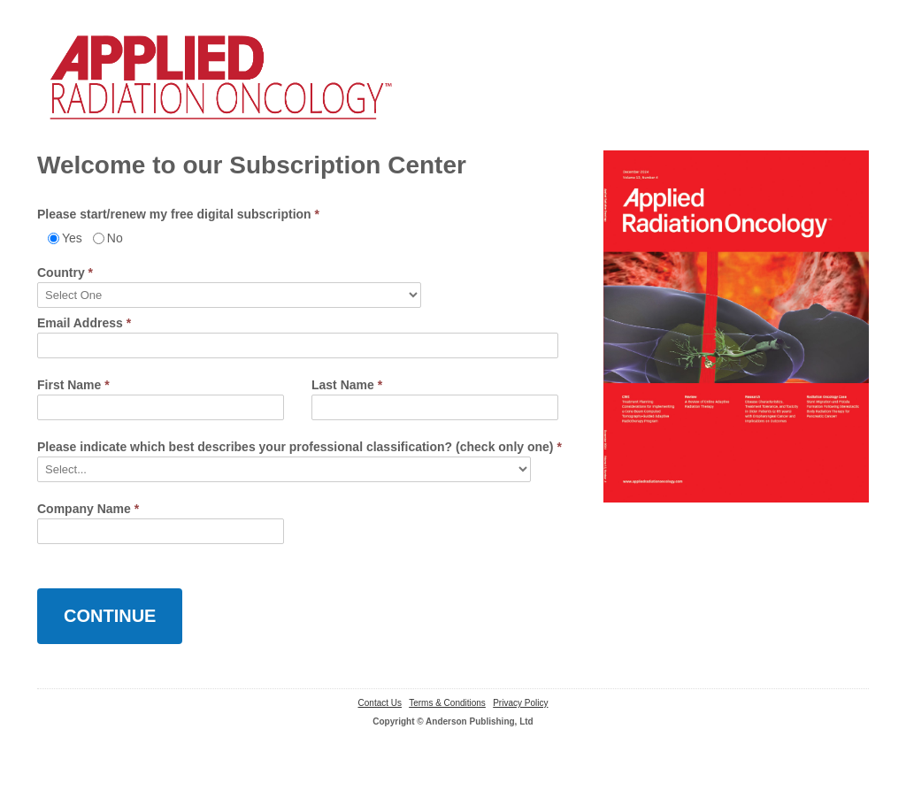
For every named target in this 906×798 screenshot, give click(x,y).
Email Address (84, 323)
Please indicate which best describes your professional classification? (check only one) (299, 447)
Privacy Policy (520, 703)
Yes (72, 238)
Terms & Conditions (447, 703)
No (115, 238)
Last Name (346, 385)
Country (65, 272)
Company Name (88, 509)
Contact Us (380, 703)
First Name (73, 385)
